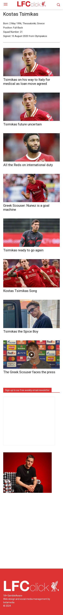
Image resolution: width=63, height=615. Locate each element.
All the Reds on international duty (28, 165)
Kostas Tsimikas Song (20, 291)
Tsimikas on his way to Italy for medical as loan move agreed (26, 82)
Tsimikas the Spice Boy (20, 331)
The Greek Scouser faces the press (29, 372)
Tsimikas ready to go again (23, 250)
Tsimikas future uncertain (22, 124)
